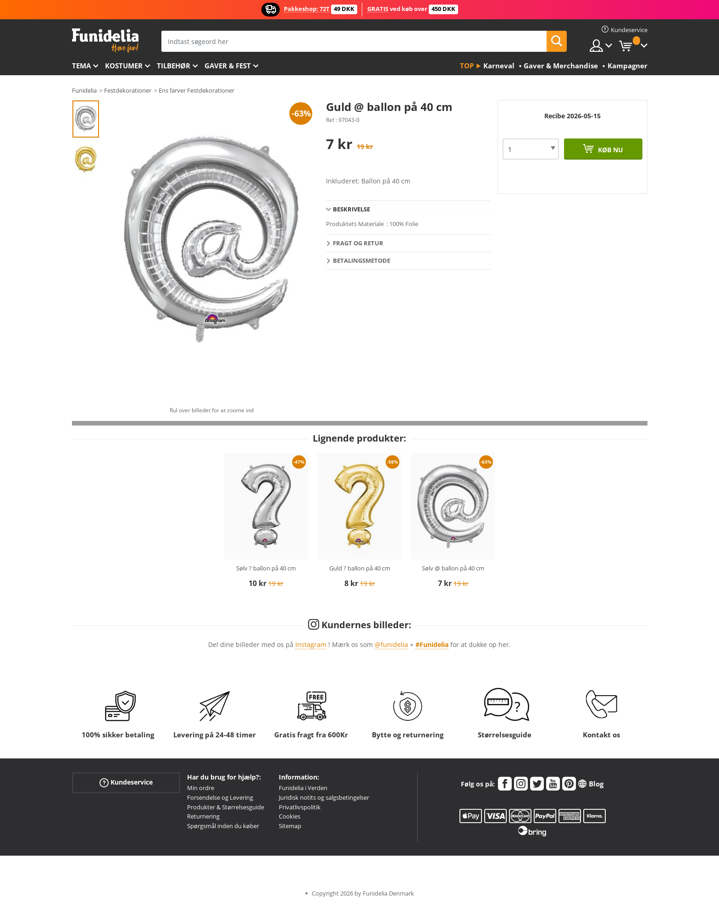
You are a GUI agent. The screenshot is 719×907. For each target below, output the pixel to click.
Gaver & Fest (228, 65)
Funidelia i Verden (303, 788)
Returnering (203, 816)
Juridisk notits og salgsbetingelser (324, 797)
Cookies (289, 816)
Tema (81, 65)
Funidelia (84, 90)
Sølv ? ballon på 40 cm (266, 568)
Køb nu (609, 149)
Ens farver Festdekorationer (196, 90)
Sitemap (290, 826)
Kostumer (124, 65)
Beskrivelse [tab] (351, 209)
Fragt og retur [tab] (358, 243)
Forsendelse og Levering (220, 797)
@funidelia (391, 644)
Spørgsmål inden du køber (223, 826)
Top (467, 65)
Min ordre (200, 788)
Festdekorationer (127, 90)
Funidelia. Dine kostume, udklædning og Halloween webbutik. (105, 40)
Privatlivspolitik (300, 807)
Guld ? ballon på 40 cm (359, 568)
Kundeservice (126, 782)
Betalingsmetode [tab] (361, 260)
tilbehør (173, 65)
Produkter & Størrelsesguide (225, 807)
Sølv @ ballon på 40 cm (453, 568)
